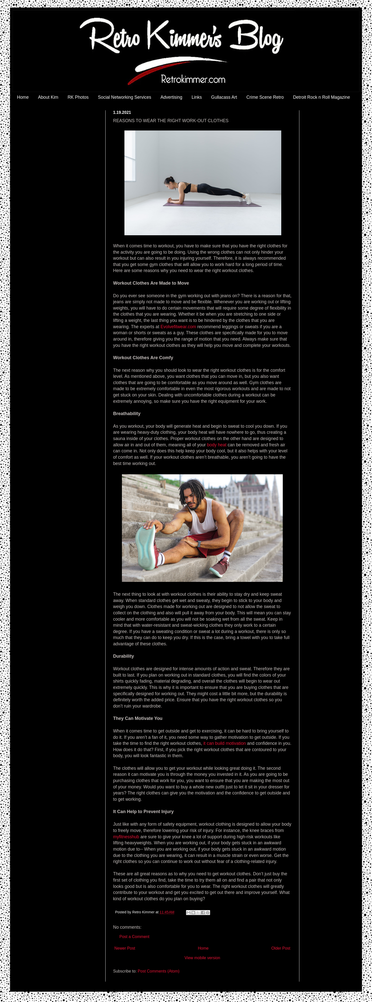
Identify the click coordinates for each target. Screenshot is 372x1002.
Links (197, 97)
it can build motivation (224, 743)
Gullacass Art (224, 97)
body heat (216, 444)
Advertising (171, 97)
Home (23, 97)
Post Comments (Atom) (158, 971)
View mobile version (202, 958)
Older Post (280, 948)
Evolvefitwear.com (178, 326)
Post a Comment (134, 936)
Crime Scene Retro (265, 97)
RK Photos (78, 97)
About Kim (48, 97)
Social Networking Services (124, 97)
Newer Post (124, 948)
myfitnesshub (126, 836)
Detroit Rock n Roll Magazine (321, 97)
